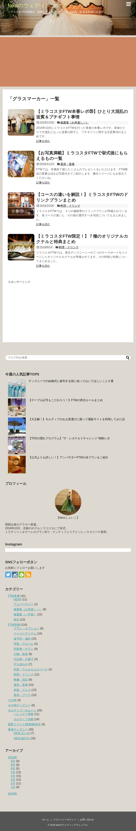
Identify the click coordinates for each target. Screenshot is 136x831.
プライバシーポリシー (64, 819)
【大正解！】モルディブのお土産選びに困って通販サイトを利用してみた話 (77, 419)
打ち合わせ (21, 664)
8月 (13, 764)
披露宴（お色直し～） (74, 122)
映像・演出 (21, 679)
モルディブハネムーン (22, 710)
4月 (13, 775)
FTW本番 (14, 595)
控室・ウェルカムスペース (31, 669)
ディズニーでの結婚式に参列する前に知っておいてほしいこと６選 (71, 381)
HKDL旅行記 (22, 738)
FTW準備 (14, 624)
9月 (13, 761)
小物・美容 (21, 654)
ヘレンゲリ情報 (23, 714)
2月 (13, 783)
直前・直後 (67, 164)
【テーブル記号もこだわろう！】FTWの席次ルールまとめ (66, 400)
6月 (13, 768)
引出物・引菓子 (23, 659)
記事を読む (43, 141)
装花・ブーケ (22, 695)
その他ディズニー (19, 705)
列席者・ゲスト (23, 648)
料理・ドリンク (70, 205)
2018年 (12, 793)
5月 (13, 772)
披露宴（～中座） (25, 614)
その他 (12, 700)
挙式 (16, 619)
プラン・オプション (26, 628)
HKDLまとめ (22, 733)
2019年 (12, 757)
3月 (13, 779)
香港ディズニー (18, 729)
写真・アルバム (23, 643)
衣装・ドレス (22, 689)
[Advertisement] (68, 62)
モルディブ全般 (23, 719)
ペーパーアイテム (25, 633)
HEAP (17, 599)
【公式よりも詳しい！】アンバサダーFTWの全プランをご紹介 (68, 457)
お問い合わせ (87, 819)
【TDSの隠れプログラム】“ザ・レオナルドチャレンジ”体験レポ (69, 438)
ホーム (45, 819)
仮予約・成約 (22, 638)
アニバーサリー (23, 604)
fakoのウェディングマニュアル (46, 5)
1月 (13, 787)
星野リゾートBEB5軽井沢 (24, 724)
